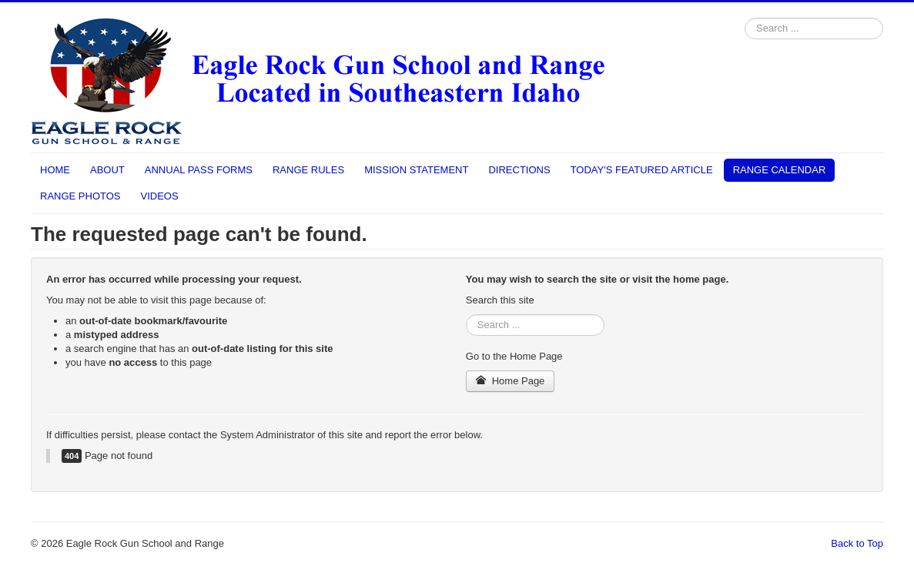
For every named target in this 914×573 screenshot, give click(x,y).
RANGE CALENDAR (779, 170)
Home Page (510, 381)
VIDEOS (160, 196)
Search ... (466, 314)
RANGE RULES (308, 170)
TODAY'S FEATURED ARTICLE (642, 170)
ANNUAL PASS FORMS (199, 170)
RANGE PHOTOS (80, 196)
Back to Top (857, 543)
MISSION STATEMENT (416, 170)
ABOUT (107, 170)
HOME (55, 170)
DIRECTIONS (519, 170)
